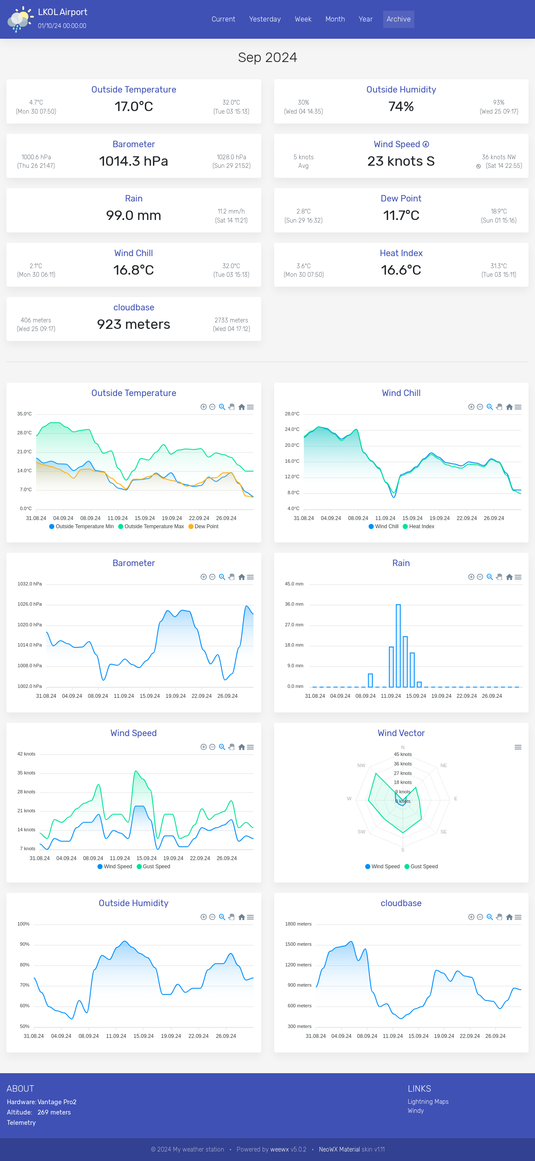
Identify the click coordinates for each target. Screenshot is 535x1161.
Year (366, 19)
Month (335, 19)
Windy (416, 1110)
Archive (399, 19)
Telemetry (21, 1123)
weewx (279, 1149)
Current (223, 19)
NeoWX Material (339, 1149)
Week (303, 19)
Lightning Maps (428, 1101)
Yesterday (265, 19)
